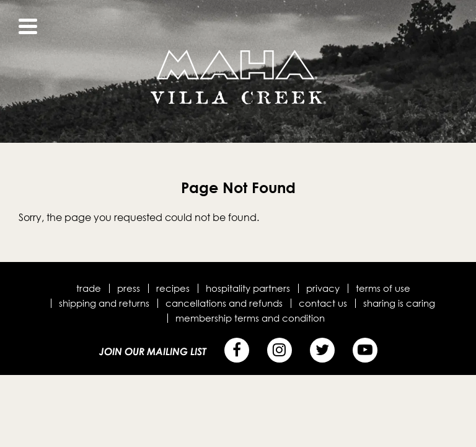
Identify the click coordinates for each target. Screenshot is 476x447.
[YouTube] (365, 350)
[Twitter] (322, 350)
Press (128, 288)
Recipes (173, 288)
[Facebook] (236, 350)
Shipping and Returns (104, 303)
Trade (88, 288)
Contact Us (323, 303)
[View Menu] (28, 26)
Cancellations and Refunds (224, 303)
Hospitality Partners (248, 288)
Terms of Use (383, 288)
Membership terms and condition (250, 317)
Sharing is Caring (399, 303)
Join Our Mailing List (152, 351)
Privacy (323, 288)
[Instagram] (279, 350)
